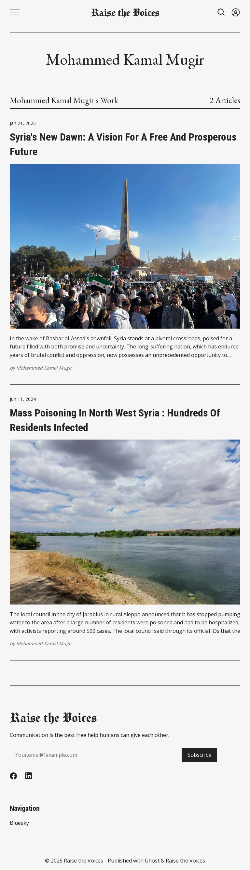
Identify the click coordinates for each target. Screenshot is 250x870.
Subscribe (200, 754)
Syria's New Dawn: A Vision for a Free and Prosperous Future (123, 144)
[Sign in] (235, 12)
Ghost (152, 860)
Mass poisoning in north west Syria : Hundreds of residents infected (115, 420)
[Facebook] (13, 776)
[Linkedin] (28, 775)
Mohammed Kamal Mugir (44, 368)
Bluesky (19, 822)
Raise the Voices (83, 860)
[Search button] (221, 12)
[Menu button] (15, 12)
